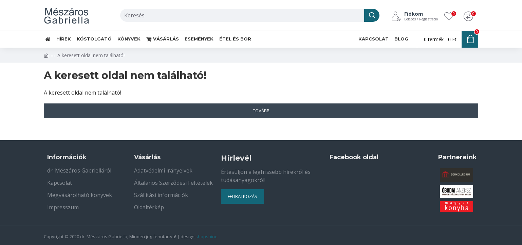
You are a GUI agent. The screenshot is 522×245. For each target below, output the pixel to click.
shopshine (206, 236)
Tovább (261, 111)
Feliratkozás (242, 196)
